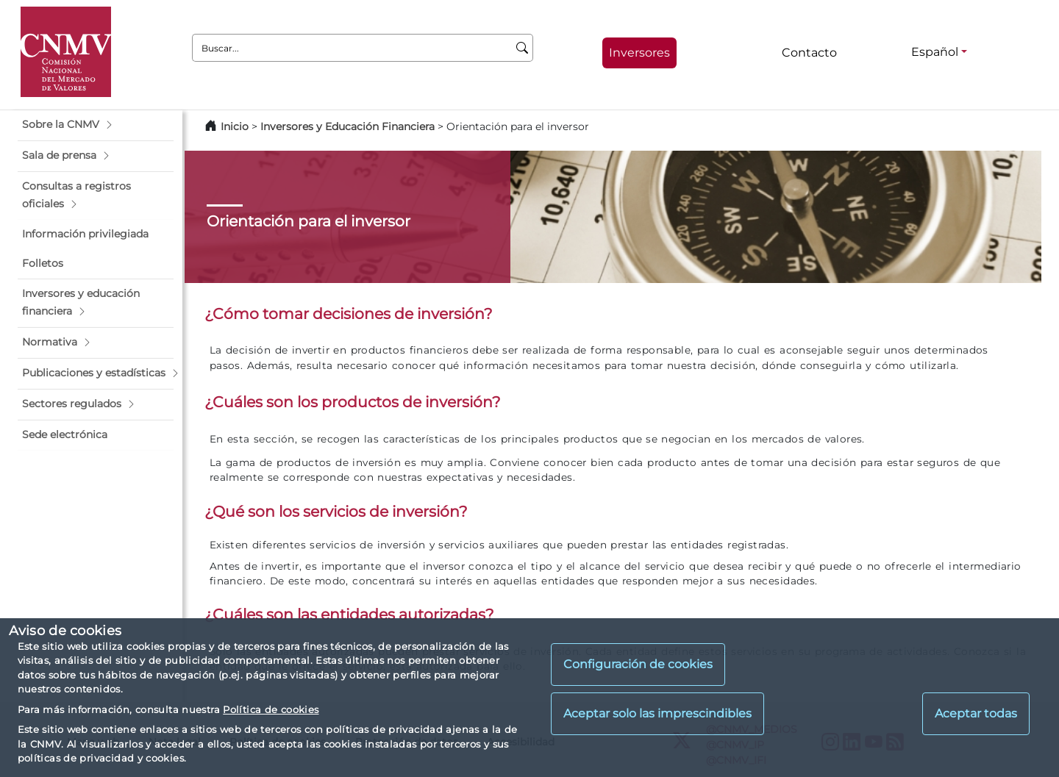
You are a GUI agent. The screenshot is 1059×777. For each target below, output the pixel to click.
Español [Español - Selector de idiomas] (934, 52)
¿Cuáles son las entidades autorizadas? (349, 614)
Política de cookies (270, 709)
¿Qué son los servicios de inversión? (336, 511)
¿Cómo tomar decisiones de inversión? (348, 313)
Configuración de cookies (638, 664)
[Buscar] (522, 48)
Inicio (235, 126)
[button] (96, 125)
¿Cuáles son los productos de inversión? (352, 402)
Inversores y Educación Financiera (347, 126)
